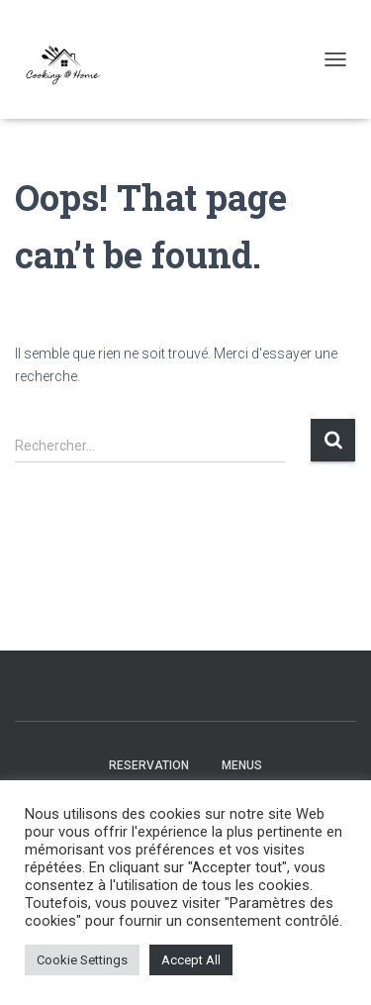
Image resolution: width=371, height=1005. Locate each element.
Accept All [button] (191, 960)
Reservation (149, 765)
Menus (242, 765)
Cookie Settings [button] (82, 960)
